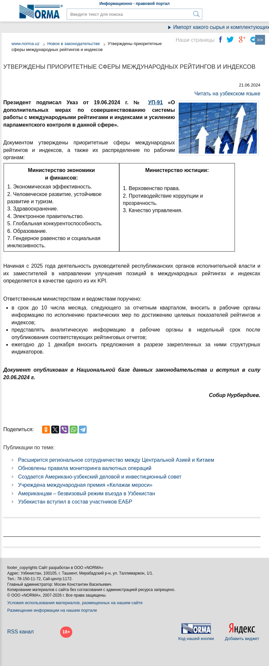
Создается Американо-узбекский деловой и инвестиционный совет (99, 477)
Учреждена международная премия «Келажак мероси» (85, 485)
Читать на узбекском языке (227, 93)
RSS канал (20, 631)
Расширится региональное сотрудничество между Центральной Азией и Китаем (116, 460)
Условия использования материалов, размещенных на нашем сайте (75, 602)
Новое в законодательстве (73, 43)
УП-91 (155, 102)
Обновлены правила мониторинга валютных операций (84, 468)
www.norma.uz (25, 43)
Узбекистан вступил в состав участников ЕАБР (75, 502)
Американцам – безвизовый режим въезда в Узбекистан (86, 493)
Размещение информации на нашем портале (52, 610)
